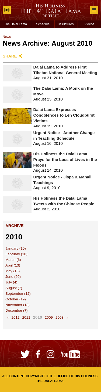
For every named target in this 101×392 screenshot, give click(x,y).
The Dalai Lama (15, 24)
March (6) (13, 260)
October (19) (15, 299)
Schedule (43, 24)
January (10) (15, 248)
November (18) (17, 305)
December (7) (16, 310)
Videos (89, 24)
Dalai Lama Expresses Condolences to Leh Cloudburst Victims (64, 115)
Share (10, 56)
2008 (59, 317)
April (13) (12, 265)
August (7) (13, 288)
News (7, 37)
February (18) (16, 254)
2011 (26, 317)
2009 (49, 317)
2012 (16, 317)
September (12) (18, 294)
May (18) (12, 271)
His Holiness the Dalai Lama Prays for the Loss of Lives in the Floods (65, 159)
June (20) (13, 277)
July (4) (11, 282)
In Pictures (66, 24)
